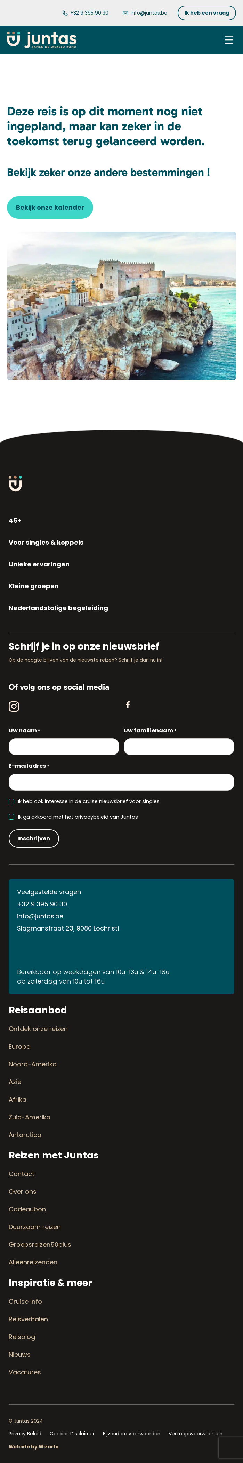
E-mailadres (29, 766)
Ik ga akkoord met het (78, 816)
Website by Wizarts (33, 1447)
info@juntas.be (40, 916)
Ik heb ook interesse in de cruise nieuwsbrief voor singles (89, 801)
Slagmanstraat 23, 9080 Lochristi (68, 928)
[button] (207, 13)
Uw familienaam (150, 730)
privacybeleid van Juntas (106, 816)
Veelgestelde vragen (49, 892)
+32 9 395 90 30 (42, 904)
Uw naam (24, 730)
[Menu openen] (229, 40)
